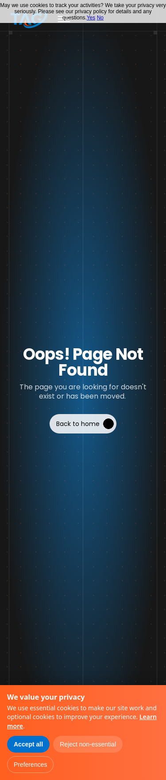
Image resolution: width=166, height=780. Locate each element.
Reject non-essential (88, 744)
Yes (91, 18)
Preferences (30, 764)
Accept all (28, 744)
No (100, 18)
